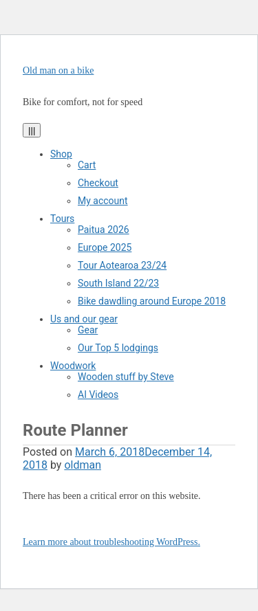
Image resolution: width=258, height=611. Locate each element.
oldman (82, 464)
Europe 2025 (104, 247)
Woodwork (73, 365)
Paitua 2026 (103, 229)
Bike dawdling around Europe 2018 (152, 301)
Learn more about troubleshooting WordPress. (111, 542)
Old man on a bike (58, 70)
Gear (88, 329)
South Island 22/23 (118, 283)
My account (103, 200)
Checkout (98, 182)
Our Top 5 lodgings (118, 347)
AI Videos (98, 394)
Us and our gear (84, 318)
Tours (62, 218)
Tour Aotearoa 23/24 (122, 265)
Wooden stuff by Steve (126, 376)
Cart (87, 164)
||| (31, 130)
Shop (61, 153)
